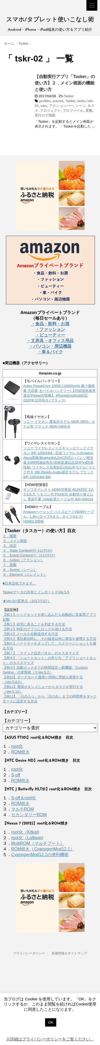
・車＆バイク (50, 352)
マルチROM (22, 809)
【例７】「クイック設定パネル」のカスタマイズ (41, 653)
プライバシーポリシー (29, 953)
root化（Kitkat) (25, 832)
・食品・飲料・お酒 (50, 324)
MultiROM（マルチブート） (37, 843)
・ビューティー (50, 335)
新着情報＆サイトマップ (69, 953)
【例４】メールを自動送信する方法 (30, 634)
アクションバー (61, 106)
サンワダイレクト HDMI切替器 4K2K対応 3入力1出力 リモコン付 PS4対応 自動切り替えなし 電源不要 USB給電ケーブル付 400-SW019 (58, 494)
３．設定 (10, 546)
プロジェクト (50, 111)
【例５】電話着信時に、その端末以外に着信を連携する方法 (49, 639)
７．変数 (10, 565)
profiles (45, 101)
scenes (58, 101)
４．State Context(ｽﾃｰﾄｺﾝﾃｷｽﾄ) (27, 550)
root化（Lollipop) (27, 837)
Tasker (69, 96)
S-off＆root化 (23, 798)
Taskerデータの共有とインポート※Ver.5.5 (36, 592)
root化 (17, 746)
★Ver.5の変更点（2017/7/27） (27, 601)
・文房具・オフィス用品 (50, 340)
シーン (80, 106)
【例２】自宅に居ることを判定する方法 (34, 624)
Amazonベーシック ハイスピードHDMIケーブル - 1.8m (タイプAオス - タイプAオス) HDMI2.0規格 (58, 516)
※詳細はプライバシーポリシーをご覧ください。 (50, 1039)
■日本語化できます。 (19, 583)
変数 (89, 111)
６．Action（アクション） (23, 560)
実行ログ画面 (45, 115)
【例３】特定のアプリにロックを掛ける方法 (37, 629)
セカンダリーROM (29, 814)
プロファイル (73, 111)
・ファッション (50, 329)
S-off (15, 775)
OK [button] (50, 1022)
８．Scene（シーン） (20, 570)
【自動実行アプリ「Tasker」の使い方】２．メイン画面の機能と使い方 (65, 83)
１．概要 (10, 536)
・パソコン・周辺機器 (50, 346)
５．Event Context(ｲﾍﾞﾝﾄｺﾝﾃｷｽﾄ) (29, 555)
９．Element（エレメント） (25, 574)
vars (44, 106)
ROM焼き (20, 752)
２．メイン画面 (15, 541)
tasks (81, 101)
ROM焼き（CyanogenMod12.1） (42, 849)
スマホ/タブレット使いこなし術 (50, 20)
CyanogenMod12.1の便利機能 (40, 854)
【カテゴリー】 (18, 720)
